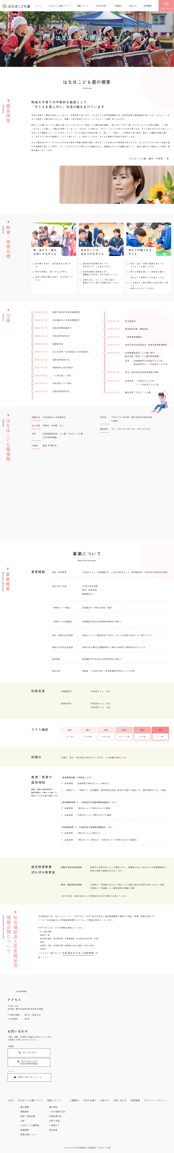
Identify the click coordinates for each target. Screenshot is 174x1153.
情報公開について (28, 1130)
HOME (10, 1100)
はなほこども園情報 (29, 1122)
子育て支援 (53, 1118)
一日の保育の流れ (56, 1110)
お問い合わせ (166, 6)
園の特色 (52, 1106)
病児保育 (52, 1126)
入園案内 (118, 5)
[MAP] (122, 1033)
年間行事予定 (54, 1114)
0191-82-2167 (22, 1052)
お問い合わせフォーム (23, 1065)
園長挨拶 (25, 1110)
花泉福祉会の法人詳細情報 (75, 952)
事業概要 (25, 1126)
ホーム (38, 5)
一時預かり (53, 1122)
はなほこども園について (59, 5)
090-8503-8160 (58, 1052)
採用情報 (147, 5)
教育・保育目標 (28, 1114)
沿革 (23, 1118)
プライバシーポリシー (156, 1100)
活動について (82, 5)
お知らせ (133, 5)
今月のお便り (101, 5)
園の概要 (25, 1106)
